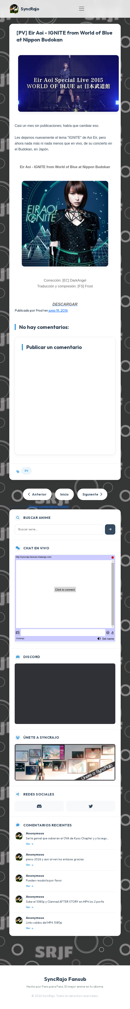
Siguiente (92, 494)
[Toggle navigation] (81, 9)
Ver (29, 843)
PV (26, 470)
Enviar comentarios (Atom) (49, 506)
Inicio (64, 494)
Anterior (37, 494)
